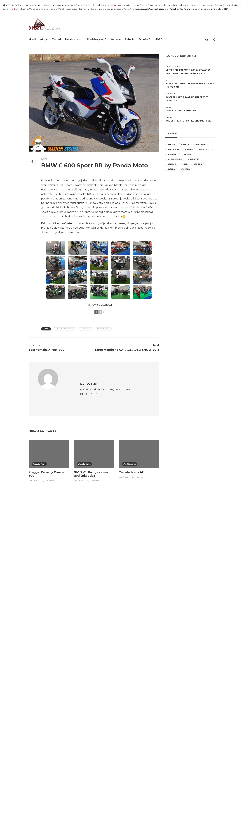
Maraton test (73, 39)
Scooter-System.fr (65, 223)
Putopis (129, 39)
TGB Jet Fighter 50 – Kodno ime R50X (188, 120)
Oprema (116, 39)
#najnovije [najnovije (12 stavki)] (193, 159)
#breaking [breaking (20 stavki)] (201, 144)
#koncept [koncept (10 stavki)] (173, 154)
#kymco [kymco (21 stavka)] (188, 154)
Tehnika (143, 39)
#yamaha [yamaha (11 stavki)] (185, 169)
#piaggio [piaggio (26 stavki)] (172, 164)
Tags (46, 329)
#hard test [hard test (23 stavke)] (204, 149)
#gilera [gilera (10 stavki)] (189, 149)
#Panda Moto (103, 329)
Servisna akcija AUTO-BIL (181, 110)
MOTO (159, 39)
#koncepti (85, 329)
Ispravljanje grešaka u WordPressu (53, 9)
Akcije (44, 39)
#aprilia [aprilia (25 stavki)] (185, 144)
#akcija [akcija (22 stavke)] (171, 144)
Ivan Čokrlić (33, 460)
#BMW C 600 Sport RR (64, 329)
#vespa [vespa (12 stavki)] (171, 169)
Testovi (56, 39)
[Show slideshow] (100, 305)
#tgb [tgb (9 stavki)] (185, 164)
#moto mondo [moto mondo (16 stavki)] (175, 159)
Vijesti (32, 39)
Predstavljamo (95, 39)
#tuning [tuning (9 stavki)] (198, 164)
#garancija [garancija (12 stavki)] (173, 149)
